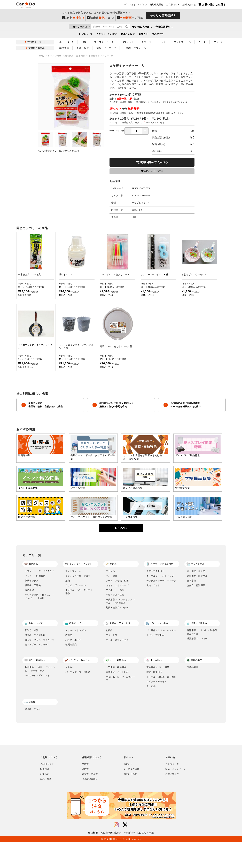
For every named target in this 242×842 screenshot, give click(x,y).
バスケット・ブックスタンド (39, 571)
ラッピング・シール (75, 585)
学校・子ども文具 (115, 594)
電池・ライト (153, 585)
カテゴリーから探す (106, 35)
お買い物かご (172, 774)
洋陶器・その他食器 (35, 635)
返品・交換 (46, 779)
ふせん (162, 42)
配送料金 (44, 769)
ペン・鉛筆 (111, 576)
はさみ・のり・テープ (117, 585)
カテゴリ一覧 (172, 764)
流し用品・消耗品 (196, 571)
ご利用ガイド (172, 5)
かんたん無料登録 (161, 16)
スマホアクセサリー (156, 571)
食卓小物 (191, 580)
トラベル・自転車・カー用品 (161, 677)
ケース (202, 42)
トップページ (85, 35)
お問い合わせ (189, 5)
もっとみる (121, 527)
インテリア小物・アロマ (77, 576)
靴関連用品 (71, 644)
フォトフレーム (182, 42)
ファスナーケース (104, 42)
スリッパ (146, 42)
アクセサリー (113, 635)
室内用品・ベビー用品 (157, 667)
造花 (67, 580)
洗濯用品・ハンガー (197, 638)
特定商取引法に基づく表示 (139, 832)
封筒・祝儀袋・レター (117, 607)
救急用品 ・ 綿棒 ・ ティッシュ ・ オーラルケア (40, 669)
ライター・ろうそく (156, 681)
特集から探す (128, 35)
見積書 (85, 764)
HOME (41, 56)
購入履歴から (184, 27)
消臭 (84, 42)
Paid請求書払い (90, 779)
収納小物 (29, 590)
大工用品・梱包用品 (116, 667)
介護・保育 (83, 48)
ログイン (142, 5)
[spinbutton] (136, 131)
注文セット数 (129, 131)
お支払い (44, 774)
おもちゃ (70, 667)
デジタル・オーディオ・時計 (161, 580)
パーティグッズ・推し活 (77, 672)
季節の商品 (192, 667)
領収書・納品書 (90, 774)
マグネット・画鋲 (115, 590)
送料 (73, 19)
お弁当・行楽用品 (196, 585)
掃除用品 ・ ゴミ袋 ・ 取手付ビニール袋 (202, 632)
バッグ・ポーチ (73, 640)
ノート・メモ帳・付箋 (117, 580)
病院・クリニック (106, 48)
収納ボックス (31, 580)
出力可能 (130, 19)
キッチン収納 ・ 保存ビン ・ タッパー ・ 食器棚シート (39, 596)
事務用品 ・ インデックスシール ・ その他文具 (120, 601)
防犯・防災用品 (154, 672)
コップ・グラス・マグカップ (39, 640)
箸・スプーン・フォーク (37, 644)
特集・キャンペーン (175, 769)
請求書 (85, 769)
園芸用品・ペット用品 (117, 672)
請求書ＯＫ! (100, 19)
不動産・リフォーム (135, 48)
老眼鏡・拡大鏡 (33, 709)
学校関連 (64, 48)
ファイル (219, 42)
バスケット (127, 42)
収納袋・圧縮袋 (33, 585)
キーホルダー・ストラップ (160, 576)
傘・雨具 (151, 686)
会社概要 (93, 832)
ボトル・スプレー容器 (117, 640)
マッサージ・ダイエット (37, 675)
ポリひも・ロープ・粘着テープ (121, 679)
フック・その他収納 (35, 576)
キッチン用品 (55, 56)
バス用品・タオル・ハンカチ (161, 630)
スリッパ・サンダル (75, 630)
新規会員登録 (156, 5)
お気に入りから (162, 27)
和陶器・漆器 (31, 630)
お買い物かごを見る (212, 5)
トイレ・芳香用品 (155, 635)
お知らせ (143, 35)
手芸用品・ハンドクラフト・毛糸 (80, 592)
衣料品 (68, 635)
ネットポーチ (66, 42)
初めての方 (157, 35)
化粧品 (109, 630)
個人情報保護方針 (111, 832)
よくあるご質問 (132, 769)
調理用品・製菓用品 (75, 56)
